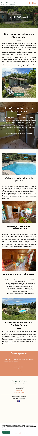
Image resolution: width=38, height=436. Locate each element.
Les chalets (19, 94)
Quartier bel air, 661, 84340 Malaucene (19, 387)
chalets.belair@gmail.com (19, 392)
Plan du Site (23, 396)
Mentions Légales (16, 396)
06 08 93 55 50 (19, 390)
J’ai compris (5, 433)
